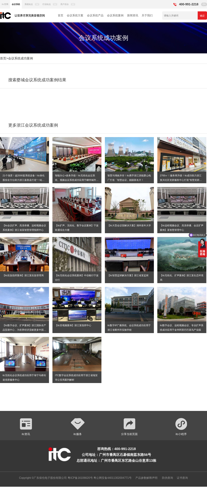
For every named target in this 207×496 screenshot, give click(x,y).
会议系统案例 (115, 15)
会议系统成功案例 (20, 58)
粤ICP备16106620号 (80, 477)
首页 (60, 15)
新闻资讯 (132, 15)
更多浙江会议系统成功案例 (33, 125)
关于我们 (147, 15)
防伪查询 (167, 477)
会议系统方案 (75, 15)
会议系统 (16, 4)
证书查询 (182, 477)
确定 (202, 15)
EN (204, 4)
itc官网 (5, 4)
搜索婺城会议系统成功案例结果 (37, 80)
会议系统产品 (95, 15)
